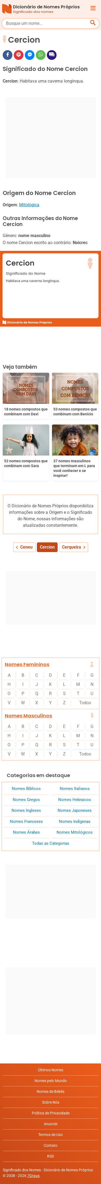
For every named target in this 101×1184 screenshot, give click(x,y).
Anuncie (50, 1124)
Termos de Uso (50, 1134)
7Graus (33, 1175)
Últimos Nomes (50, 1070)
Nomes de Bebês (50, 1091)
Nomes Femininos (27, 664)
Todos (85, 702)
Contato (50, 1145)
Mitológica (29, 204)
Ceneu (26, 547)
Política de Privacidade (50, 1113)
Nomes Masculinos (28, 715)
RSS (50, 1156)
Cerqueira (71, 547)
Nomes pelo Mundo (50, 1081)
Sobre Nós (50, 1102)
